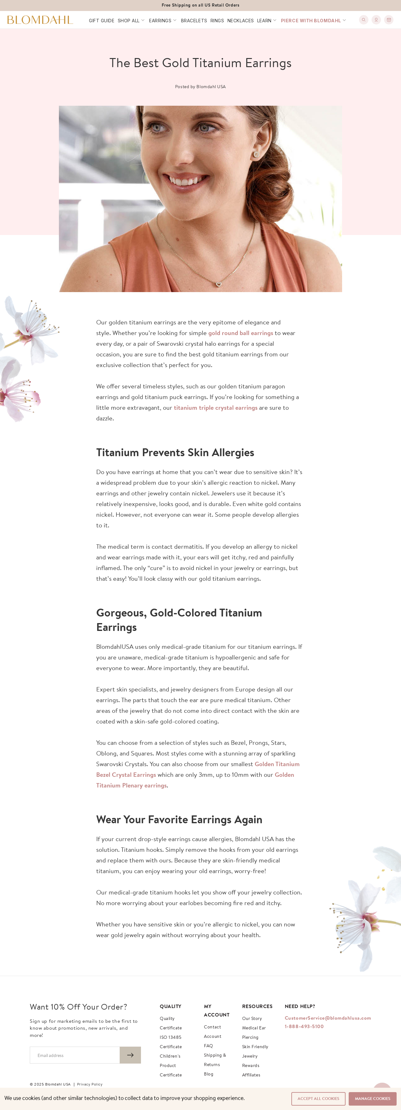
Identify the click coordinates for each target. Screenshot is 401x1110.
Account (212, 1037)
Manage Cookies (372, 1099)
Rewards (251, 1066)
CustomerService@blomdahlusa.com (328, 1018)
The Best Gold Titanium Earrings (200, 64)
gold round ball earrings (240, 333)
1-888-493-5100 (304, 1026)
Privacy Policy (90, 1084)
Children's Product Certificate (171, 1066)
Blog (208, 1074)
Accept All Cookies (318, 1099)
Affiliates (251, 1075)
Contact (212, 1027)
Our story (252, 1019)
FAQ (208, 1046)
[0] (388, 19)
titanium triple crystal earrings (216, 408)
